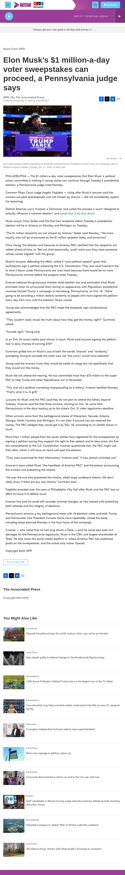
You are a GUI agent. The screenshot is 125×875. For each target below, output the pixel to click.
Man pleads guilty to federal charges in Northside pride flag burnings (65, 657)
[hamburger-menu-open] (8, 5)
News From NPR (14, 48)
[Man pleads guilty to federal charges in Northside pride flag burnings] (13, 658)
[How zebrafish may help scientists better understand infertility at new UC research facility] (13, 706)
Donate (112, 5)
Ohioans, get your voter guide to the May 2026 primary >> (62, 29)
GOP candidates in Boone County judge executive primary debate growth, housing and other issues (73, 802)
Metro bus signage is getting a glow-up (48, 753)
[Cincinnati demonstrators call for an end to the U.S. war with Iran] (13, 778)
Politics (30, 796)
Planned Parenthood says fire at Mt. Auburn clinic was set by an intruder (67, 633)
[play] (9, 16)
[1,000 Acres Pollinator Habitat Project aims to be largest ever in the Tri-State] (13, 682)
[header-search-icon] (95, 5)
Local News (31, 628)
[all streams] (120, 16)
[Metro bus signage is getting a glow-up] (13, 754)
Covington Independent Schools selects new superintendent (60, 729)
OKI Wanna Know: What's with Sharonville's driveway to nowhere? (64, 849)
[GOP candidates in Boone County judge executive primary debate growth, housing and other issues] (13, 802)
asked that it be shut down (77, 213)
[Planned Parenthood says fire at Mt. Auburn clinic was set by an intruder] (13, 634)
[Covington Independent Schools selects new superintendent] (13, 730)
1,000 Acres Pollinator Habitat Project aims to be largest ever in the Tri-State (69, 681)
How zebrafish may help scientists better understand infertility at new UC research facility (73, 707)
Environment (32, 676)
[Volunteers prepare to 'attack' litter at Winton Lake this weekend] (13, 826)
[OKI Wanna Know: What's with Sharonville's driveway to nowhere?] (13, 850)
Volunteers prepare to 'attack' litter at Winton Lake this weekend (62, 825)
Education (31, 724)
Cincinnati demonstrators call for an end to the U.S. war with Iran (63, 777)
